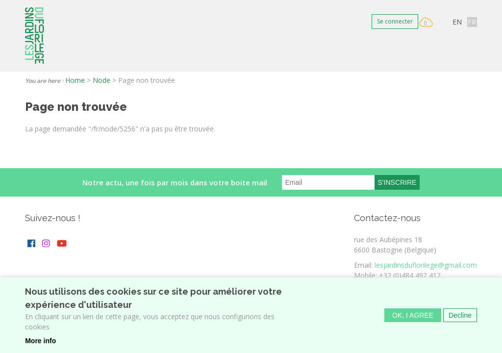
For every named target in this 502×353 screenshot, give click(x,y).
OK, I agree (412, 317)
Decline (460, 317)
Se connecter (395, 21)
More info (40, 343)
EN (457, 21)
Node (101, 80)
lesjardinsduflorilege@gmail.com (426, 265)
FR (472, 21)
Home (75, 80)
